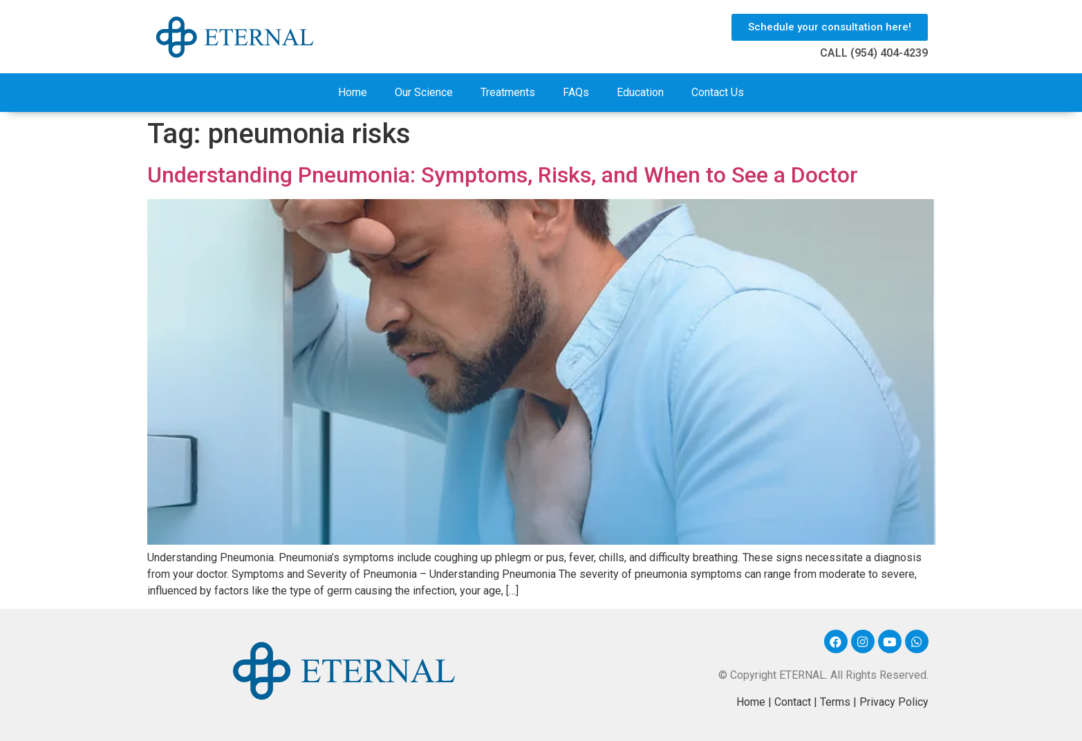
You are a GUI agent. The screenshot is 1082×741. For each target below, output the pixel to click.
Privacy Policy (894, 702)
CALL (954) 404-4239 (874, 52)
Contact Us (717, 92)
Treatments (508, 92)
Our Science (424, 92)
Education (640, 92)
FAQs (576, 92)
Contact (792, 702)
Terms (835, 702)
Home (352, 92)
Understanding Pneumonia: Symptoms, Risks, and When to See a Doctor (502, 175)
